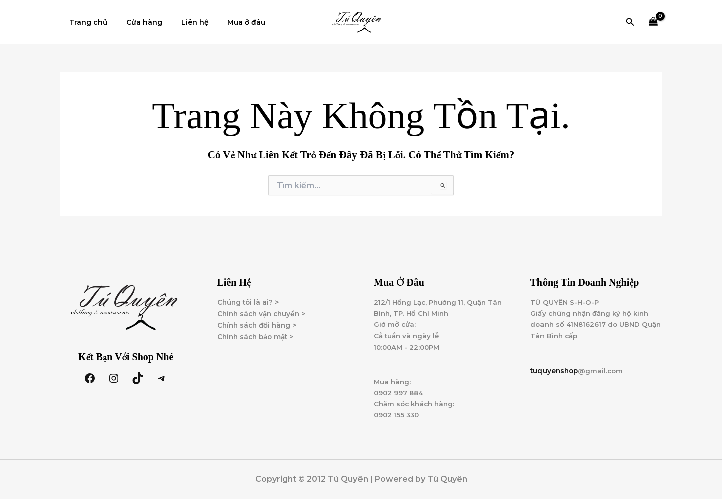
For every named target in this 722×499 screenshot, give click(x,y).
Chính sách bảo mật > (257, 336)
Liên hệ (184, 22)
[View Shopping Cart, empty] (653, 22)
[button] (630, 22)
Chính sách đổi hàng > (258, 324)
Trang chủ (86, 22)
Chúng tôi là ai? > (249, 301)
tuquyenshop (555, 372)
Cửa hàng (138, 22)
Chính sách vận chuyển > (263, 313)
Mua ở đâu (231, 22)
